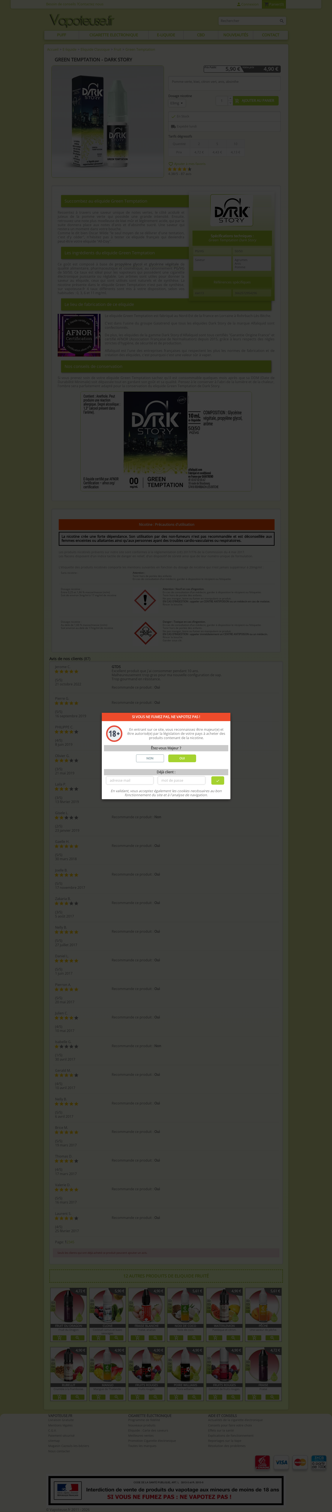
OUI (182, 758)
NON (149, 758)
